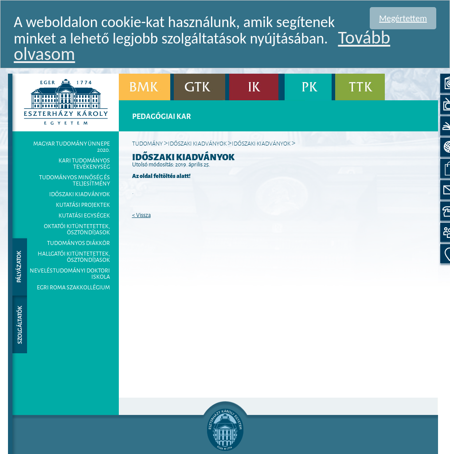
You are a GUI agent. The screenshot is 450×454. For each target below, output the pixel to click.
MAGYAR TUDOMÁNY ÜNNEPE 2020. (71, 146)
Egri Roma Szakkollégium (73, 287)
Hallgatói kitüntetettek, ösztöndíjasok (74, 256)
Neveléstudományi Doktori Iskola (70, 273)
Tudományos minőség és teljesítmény (74, 180)
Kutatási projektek (83, 205)
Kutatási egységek (84, 215)
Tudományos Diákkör (78, 243)
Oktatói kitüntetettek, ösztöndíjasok (77, 229)
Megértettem (403, 18)
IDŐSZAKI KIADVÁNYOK (261, 142)
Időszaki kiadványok (79, 194)
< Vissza (141, 215)
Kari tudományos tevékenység (84, 163)
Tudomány (147, 142)
